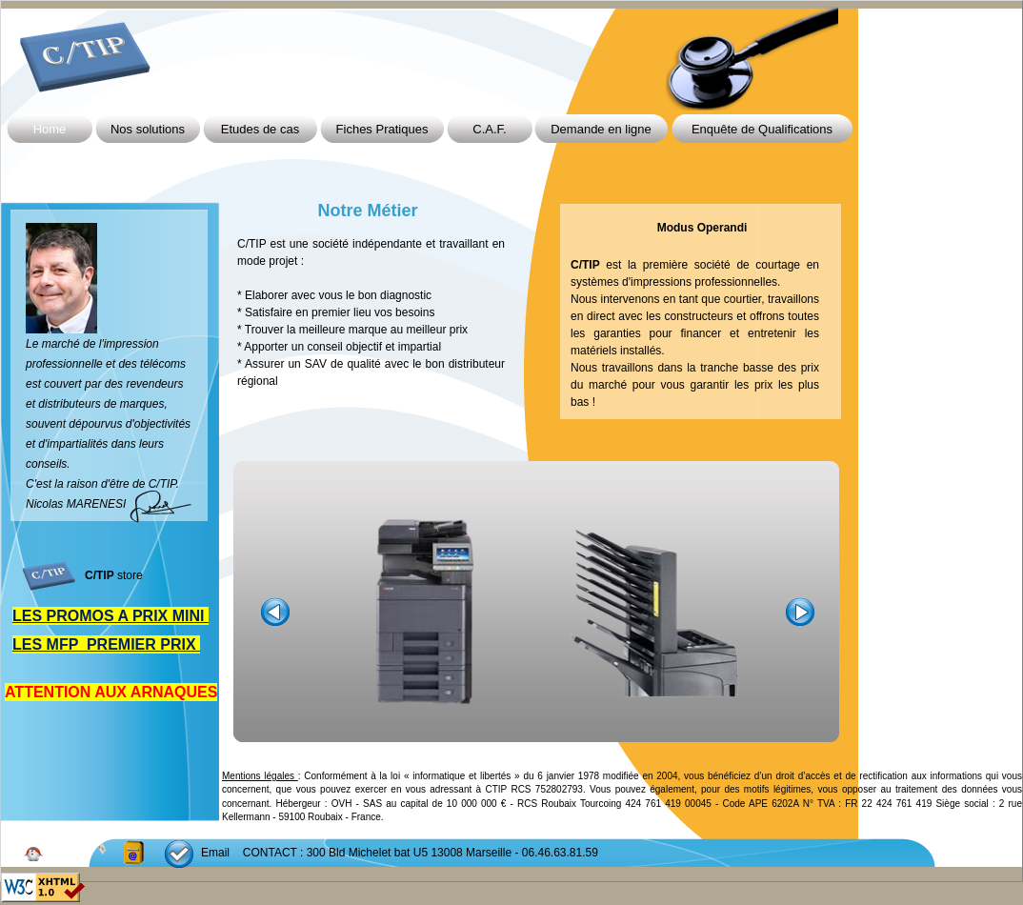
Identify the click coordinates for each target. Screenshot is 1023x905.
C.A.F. (489, 129)
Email (215, 852)
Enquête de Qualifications (762, 129)
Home (50, 129)
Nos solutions (147, 129)
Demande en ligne (601, 129)
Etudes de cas (260, 129)
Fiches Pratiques (382, 129)
